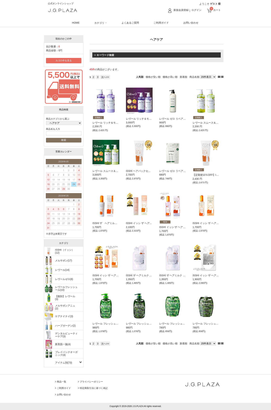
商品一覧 (61, 381)
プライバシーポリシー (91, 381)
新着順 (183, 76)
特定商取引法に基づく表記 (94, 388)
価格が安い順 (153, 76)
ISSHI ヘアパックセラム (139, 171)
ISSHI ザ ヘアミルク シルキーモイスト (116, 223)
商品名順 (194, 76)
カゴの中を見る (63, 60)
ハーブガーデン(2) (65, 325)
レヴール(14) (62, 269)
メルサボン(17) (63, 260)
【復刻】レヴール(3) (65, 298)
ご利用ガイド (161, 22)
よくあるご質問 (130, 22)
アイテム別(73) (63, 362)
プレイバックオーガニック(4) (66, 353)
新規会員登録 (181, 10)
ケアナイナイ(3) (64, 316)
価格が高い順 (170, 76)
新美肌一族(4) (63, 344)
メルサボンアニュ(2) (65, 307)
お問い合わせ (190, 22)
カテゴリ (99, 22)
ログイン (196, 10)
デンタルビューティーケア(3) (66, 335)
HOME (76, 22)
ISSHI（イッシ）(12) (64, 251)
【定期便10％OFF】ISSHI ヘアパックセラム (218, 174)
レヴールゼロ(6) (64, 279)
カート (217, 10)
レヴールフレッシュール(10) (66, 288)
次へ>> (105, 77)
